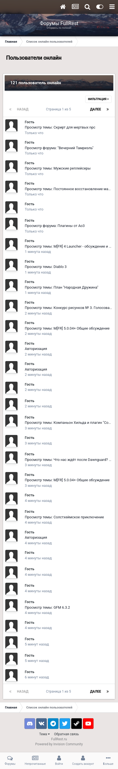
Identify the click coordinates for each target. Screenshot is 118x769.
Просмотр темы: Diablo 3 (46, 267)
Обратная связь (66, 734)
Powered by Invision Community (59, 744)
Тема (44, 734)
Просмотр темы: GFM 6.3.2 (47, 607)
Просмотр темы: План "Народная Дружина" (61, 287)
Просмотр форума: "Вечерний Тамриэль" (59, 148)
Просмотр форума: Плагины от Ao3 (55, 226)
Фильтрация (98, 99)
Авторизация (36, 349)
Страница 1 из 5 (59, 109)
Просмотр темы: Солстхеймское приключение (64, 517)
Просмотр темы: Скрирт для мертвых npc (60, 127)
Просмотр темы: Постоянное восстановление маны (69, 189)
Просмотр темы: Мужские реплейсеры (58, 168)
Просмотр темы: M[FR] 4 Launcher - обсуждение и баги (70, 246)
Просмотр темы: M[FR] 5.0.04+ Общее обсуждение (67, 328)
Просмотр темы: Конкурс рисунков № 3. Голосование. (71, 308)
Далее (95, 109)
